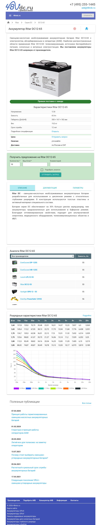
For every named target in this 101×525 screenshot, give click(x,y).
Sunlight (28, 292)
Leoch (27, 277)
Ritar (17, 23)
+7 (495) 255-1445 (82, 4)
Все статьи (86, 403)
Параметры (78, 188)
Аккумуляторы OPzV (15, 514)
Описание (22, 188)
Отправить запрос (60, 137)
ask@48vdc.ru (88, 8)
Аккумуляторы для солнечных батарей (23, 519)
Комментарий (55, 161)
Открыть (55, 131)
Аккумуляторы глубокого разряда (21, 522)
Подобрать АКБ (29, 500)
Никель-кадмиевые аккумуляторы (21, 516)
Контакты (74, 500)
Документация (50, 188)
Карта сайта (12, 508)
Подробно (87, 316)
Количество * (15, 161)
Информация (62, 500)
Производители (14, 500)
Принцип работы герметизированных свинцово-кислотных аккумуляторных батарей (29, 417)
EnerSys (31, 299)
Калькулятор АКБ (46, 500)
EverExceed (28, 262)
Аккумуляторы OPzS (15, 511)
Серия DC (28, 23)
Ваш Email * (27, 161)
